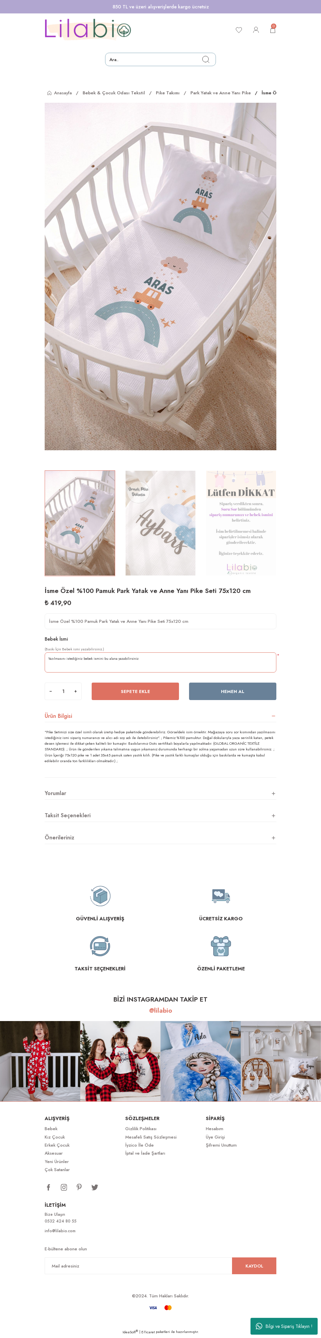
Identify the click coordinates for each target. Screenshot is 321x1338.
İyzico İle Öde (139, 1145)
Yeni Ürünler (57, 1161)
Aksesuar (54, 1153)
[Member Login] (254, 30)
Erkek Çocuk (57, 1145)
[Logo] (88, 29)
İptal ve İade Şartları (145, 1153)
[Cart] (272, 30)
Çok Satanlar (57, 1169)
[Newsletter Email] (160, 1267)
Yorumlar (55, 793)
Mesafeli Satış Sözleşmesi (151, 1137)
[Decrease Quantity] (51, 691)
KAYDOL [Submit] (254, 1267)
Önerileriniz (59, 837)
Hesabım (214, 1128)
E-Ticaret (148, 1333)
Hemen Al (232, 691)
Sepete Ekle (135, 691)
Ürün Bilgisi (58, 716)
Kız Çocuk (55, 1137)
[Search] (160, 59)
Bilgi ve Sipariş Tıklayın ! (284, 1326)
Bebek (51, 1128)
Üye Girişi (215, 1137)
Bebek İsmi (56, 639)
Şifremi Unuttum (221, 1145)
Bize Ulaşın (55, 1214)
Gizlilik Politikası (140, 1128)
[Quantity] (63, 691)
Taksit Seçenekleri (68, 815)
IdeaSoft (130, 1333)
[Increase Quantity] (76, 691)
